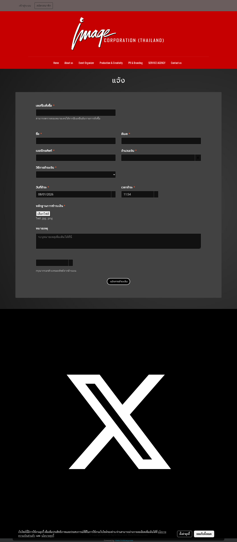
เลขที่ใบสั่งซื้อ (45, 106)
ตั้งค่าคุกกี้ (184, 533)
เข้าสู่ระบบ (25, 5)
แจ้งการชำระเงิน (118, 281)
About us (68, 63)
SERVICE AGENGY (156, 63)
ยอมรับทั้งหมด (204, 533)
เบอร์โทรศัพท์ (45, 151)
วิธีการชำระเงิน (46, 168)
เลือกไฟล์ (43, 214)
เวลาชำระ (128, 187)
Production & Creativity (111, 63)
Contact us (176, 63)
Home (56, 63)
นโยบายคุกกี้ (47, 535)
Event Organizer (86, 63)
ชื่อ (39, 134)
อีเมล (125, 134)
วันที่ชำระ (42, 187)
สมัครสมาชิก (44, 5)
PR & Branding (135, 63)
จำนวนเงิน (129, 151)
